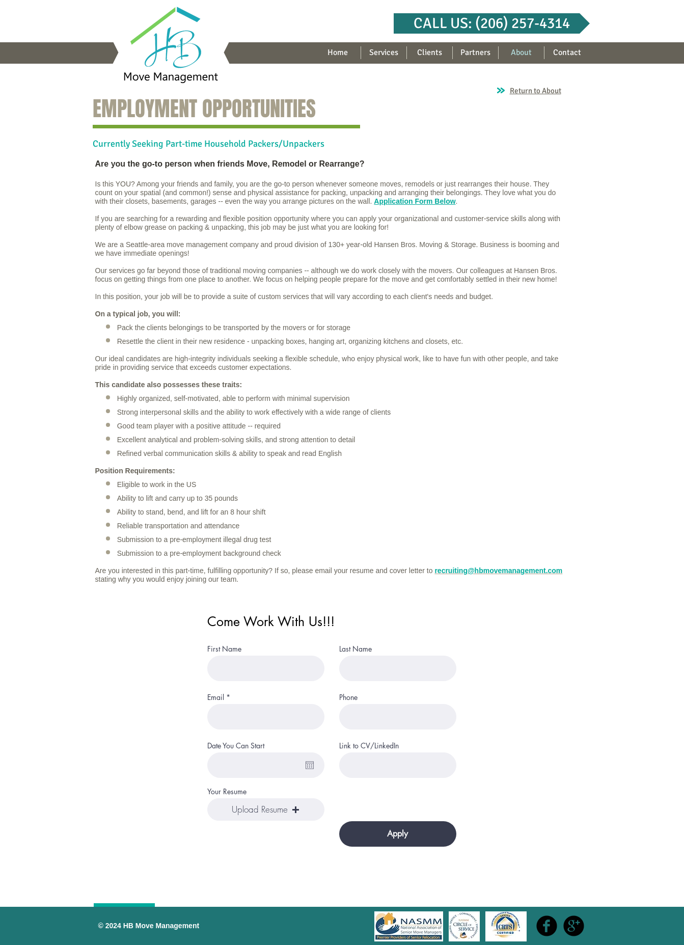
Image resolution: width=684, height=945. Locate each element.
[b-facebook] (546, 925)
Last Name (355, 649)
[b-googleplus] (573, 925)
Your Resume (227, 791)
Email (215, 697)
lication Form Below (422, 201)
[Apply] (397, 834)
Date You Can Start (235, 745)
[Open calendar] (310, 765)
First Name (224, 649)
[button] (492, 23)
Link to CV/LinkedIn (369, 745)
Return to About (535, 90)
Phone (348, 697)
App (381, 201)
